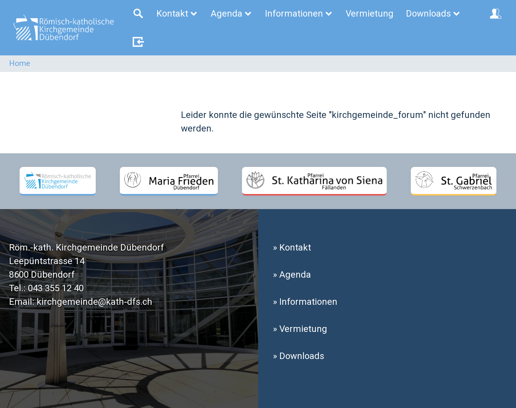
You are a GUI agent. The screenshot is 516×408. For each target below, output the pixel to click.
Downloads (433, 13)
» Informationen (305, 301)
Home (19, 63)
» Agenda (292, 274)
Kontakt (177, 13)
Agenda (232, 13)
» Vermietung (300, 329)
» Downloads (298, 356)
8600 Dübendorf (42, 274)
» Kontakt (292, 247)
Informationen (299, 13)
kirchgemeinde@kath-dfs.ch (94, 301)
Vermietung (370, 13)
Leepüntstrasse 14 (46, 261)
